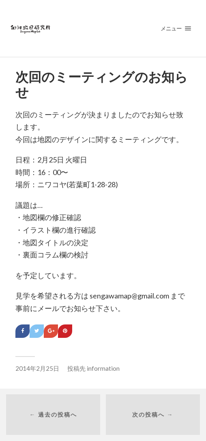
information (103, 368)
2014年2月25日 (37, 368)
